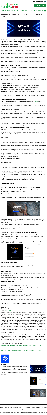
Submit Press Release (17, 407)
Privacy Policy (44, 407)
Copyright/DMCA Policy (35, 407)
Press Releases (10, 10)
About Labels (16, 10)
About (1, 407)
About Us (27, 10)
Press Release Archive (8, 407)
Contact (22, 10)
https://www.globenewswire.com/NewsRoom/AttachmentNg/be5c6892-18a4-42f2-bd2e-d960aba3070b (21, 345)
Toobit (23, 79)
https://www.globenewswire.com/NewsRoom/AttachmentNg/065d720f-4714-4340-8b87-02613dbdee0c (21, 348)
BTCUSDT (36, 101)
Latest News (3, 10)
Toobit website (10, 265)
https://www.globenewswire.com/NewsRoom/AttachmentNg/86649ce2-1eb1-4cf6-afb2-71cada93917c (21, 350)
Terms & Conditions (26, 407)
